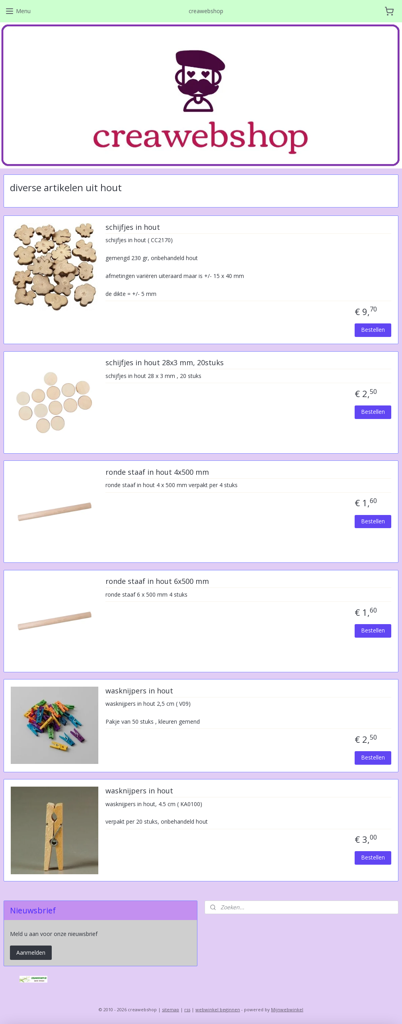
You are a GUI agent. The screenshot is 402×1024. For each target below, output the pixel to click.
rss (187, 1009)
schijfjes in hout (132, 227)
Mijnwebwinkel (287, 1009)
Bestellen (373, 329)
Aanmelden (30, 952)
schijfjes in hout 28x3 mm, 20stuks (164, 362)
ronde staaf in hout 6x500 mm (157, 581)
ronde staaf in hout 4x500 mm (157, 472)
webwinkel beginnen (217, 1009)
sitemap (170, 1009)
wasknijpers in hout (139, 691)
